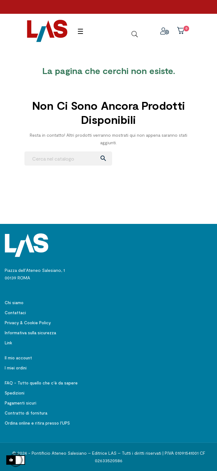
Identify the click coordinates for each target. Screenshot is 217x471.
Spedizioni (14, 392)
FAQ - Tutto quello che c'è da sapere (41, 382)
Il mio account (18, 357)
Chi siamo (14, 302)
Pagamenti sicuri (20, 402)
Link (8, 342)
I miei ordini (16, 367)
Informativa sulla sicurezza (30, 332)
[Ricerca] (68, 158)
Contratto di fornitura (26, 412)
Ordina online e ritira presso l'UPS (37, 423)
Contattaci (15, 312)
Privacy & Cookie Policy (28, 322)
